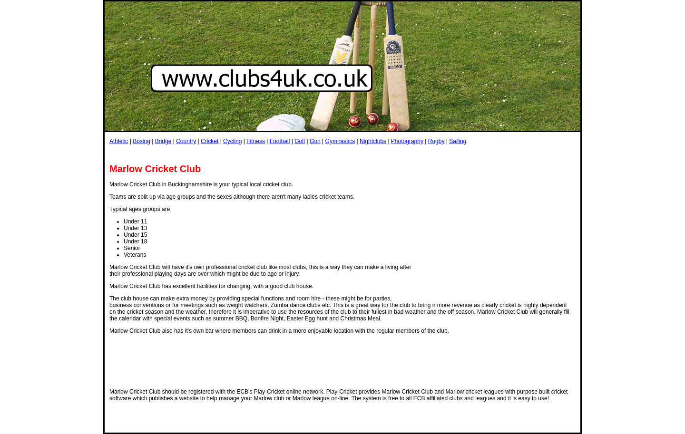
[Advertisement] (282, 153)
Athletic (118, 141)
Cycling (232, 141)
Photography (407, 141)
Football (280, 141)
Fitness (255, 141)
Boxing (141, 141)
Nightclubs (373, 141)
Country (186, 141)
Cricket (209, 141)
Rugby (436, 141)
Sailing (457, 141)
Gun (315, 141)
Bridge (163, 141)
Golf (299, 141)
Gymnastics (340, 141)
